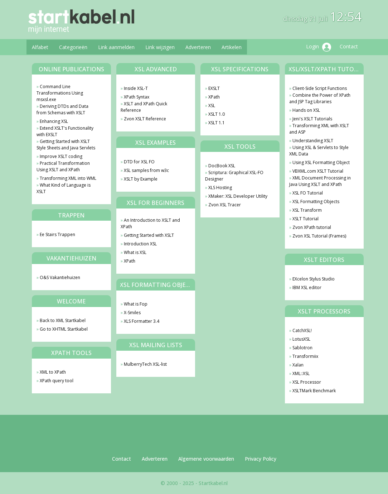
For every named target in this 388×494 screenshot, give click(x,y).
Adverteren (198, 47)
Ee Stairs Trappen (57, 234)
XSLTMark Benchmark (314, 391)
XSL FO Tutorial (307, 193)
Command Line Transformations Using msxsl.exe (60, 92)
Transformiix (305, 356)
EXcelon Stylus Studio (313, 279)
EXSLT (214, 88)
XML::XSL (301, 373)
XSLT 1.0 (216, 114)
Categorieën (73, 47)
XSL (211, 105)
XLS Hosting (220, 187)
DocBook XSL (221, 166)
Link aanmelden (116, 47)
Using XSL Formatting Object (321, 162)
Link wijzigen (160, 47)
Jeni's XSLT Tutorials (312, 119)
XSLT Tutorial (305, 219)
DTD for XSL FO (139, 162)
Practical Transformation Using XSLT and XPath (63, 166)
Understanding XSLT (312, 141)
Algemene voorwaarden (206, 458)
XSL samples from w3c (146, 170)
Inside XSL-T (136, 88)
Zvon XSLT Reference (145, 119)
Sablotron (302, 348)
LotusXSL (301, 339)
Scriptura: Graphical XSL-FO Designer (234, 175)
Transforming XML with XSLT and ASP (319, 129)
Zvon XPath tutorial (311, 227)
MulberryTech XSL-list (145, 364)
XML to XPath (53, 372)
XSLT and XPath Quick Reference (144, 107)
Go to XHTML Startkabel (64, 329)
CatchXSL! (302, 330)
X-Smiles (132, 313)
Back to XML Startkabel (63, 320)
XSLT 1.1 (216, 123)
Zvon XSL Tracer (224, 205)
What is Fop (135, 304)
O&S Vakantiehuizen (60, 277)
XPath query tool (56, 381)
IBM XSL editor (306, 287)
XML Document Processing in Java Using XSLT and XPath (320, 181)
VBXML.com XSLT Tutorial (317, 171)
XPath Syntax (136, 97)
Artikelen (232, 47)
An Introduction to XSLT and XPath (150, 223)
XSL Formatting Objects (315, 201)
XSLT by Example (140, 179)
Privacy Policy (260, 458)
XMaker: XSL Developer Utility (237, 196)
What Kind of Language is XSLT (64, 188)
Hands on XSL (306, 110)
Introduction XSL (140, 244)
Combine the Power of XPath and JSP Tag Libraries (319, 98)
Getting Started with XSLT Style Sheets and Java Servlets (66, 144)
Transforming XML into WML (68, 178)
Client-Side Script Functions (319, 88)
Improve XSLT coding (61, 156)
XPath (129, 261)
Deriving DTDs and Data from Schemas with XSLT (62, 109)
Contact (349, 46)
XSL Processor (306, 382)
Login (318, 47)
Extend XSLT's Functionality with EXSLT (65, 131)
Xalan (298, 365)
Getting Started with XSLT (149, 235)
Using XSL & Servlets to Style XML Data (319, 150)
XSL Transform (307, 210)
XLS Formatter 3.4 (141, 321)
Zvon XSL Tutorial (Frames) (319, 236)
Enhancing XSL (54, 121)
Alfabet (40, 47)
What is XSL (135, 252)
